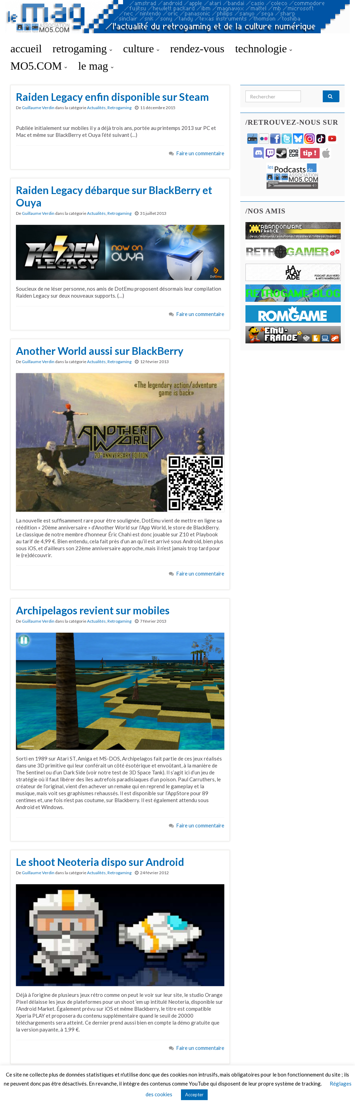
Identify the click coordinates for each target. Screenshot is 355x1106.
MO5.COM (38, 66)
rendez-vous (197, 48)
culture (141, 48)
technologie (263, 48)
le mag (95, 66)
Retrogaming (119, 107)
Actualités (96, 107)
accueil (26, 48)
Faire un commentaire (200, 153)
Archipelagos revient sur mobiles (93, 610)
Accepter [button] (194, 1094)
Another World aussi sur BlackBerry (99, 350)
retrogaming (82, 48)
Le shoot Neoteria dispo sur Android (100, 861)
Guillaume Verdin (38, 107)
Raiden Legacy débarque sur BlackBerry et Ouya (114, 196)
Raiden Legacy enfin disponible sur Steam (112, 96)
